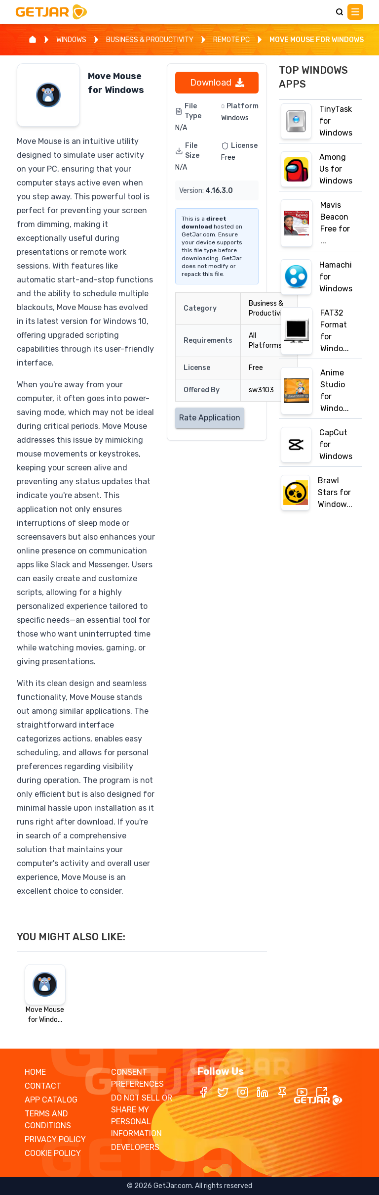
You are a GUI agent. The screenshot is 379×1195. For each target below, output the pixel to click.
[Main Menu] (355, 12)
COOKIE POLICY (53, 1153)
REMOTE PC (231, 40)
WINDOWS (71, 40)
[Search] (339, 12)
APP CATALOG (51, 1099)
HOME (35, 1072)
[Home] (33, 40)
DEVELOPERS (135, 1147)
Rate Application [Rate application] (209, 417)
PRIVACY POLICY (55, 1139)
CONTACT (43, 1086)
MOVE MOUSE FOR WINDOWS (316, 40)
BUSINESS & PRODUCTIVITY (149, 40)
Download (217, 82)
